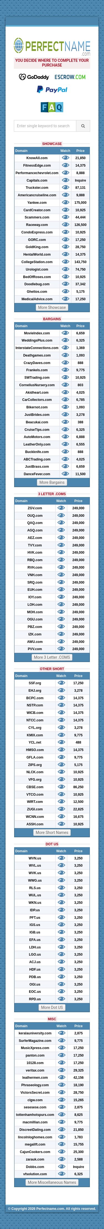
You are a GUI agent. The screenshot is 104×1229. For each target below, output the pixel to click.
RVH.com (34, 567)
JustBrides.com (36, 415)
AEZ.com (35, 538)
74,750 (80, 269)
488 (78, 742)
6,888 (80, 437)
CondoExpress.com (37, 232)
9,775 (80, 370)
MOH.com (35, 612)
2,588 (78, 1159)
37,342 (80, 284)
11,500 (80, 474)
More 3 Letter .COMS (52, 657)
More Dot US (52, 1007)
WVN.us (35, 858)
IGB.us (35, 932)
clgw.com (34, 1100)
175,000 (80, 203)
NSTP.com (35, 705)
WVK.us (35, 873)
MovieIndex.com (37, 333)
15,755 (78, 1144)
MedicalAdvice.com (37, 299)
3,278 (80, 415)
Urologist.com (37, 269)
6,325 (80, 340)
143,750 (80, 262)
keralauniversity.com (35, 1033)
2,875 (78, 1033)
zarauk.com (35, 1159)
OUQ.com (34, 516)
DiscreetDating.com (35, 1130)
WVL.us (35, 865)
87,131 (80, 188)
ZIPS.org (35, 765)
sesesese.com (35, 1107)
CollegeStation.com (36, 262)
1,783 (78, 1137)
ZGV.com (35, 508)
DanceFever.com (37, 474)
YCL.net (35, 742)
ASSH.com (34, 824)
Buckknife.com (37, 452)
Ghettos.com (37, 292)
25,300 (78, 1152)
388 (80, 422)
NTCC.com (34, 720)
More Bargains (52, 482)
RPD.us (35, 999)
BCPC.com (35, 698)
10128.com (35, 1063)
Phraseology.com (35, 1085)
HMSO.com (35, 750)
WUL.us (35, 895)
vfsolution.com (35, 1174)
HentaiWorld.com (36, 254)
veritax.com (35, 1070)
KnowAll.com (36, 158)
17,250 (80, 240)
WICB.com (35, 713)
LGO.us (35, 954)
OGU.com (34, 619)
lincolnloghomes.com (35, 1137)
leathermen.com (35, 1078)
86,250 (78, 787)
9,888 (80, 195)
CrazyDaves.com (37, 363)
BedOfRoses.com (37, 277)
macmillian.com (34, 1122)
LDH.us (35, 947)
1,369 (80, 348)
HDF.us (35, 969)
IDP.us (35, 910)
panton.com (35, 1055)
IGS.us (35, 925)
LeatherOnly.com (37, 444)
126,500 (80, 225)
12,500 (78, 802)
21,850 (80, 158)
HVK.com (34, 552)
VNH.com (34, 575)
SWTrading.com (37, 378)
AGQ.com (34, 530)
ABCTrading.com (37, 459)
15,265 (78, 1100)
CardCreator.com (37, 210)
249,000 (78, 508)
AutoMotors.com (37, 437)
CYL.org (35, 728)
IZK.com (34, 634)
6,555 (80, 444)
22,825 (78, 809)
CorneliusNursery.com (37, 385)
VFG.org (34, 780)
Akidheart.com (37, 393)
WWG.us (35, 880)
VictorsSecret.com (35, 1093)
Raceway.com (37, 225)
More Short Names (52, 832)
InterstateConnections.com (37, 348)
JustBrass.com (37, 467)
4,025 (80, 393)
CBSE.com (34, 787)
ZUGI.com (35, 809)
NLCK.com (34, 772)
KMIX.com (35, 735)
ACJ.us (34, 962)
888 (80, 363)
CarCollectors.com (37, 400)
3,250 (78, 858)
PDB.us (35, 977)
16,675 (78, 817)
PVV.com (35, 649)
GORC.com (37, 240)
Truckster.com (37, 188)
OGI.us (34, 984)
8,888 (80, 173)
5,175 (80, 292)
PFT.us (35, 918)
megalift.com (35, 1144)
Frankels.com (37, 370)
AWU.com (35, 642)
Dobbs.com (35, 1167)
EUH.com (34, 590)
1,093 (80, 355)
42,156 (78, 1078)
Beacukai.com (37, 422)
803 (80, 385)
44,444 (80, 217)
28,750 (80, 247)
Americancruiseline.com (37, 195)
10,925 (80, 210)
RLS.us (34, 888)
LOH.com (34, 605)
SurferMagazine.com (35, 1041)
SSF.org (35, 683)
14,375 (80, 165)
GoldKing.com (37, 247)
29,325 (78, 1070)
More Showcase (52, 307)
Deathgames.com (37, 355)
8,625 (78, 1115)
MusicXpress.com (35, 1048)
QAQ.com (34, 523)
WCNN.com (35, 817)
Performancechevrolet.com (37, 173)
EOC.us (35, 992)
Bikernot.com (37, 407)
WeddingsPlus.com (37, 340)
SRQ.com (34, 582)
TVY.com (35, 545)
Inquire (80, 180)
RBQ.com (34, 560)
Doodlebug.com (37, 284)
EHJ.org (35, 691)
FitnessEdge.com (37, 165)
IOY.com (34, 597)
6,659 (80, 333)
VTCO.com (34, 795)
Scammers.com (37, 217)
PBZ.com (35, 627)
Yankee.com (37, 203)
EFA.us (35, 940)
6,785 (80, 400)
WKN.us (35, 903)
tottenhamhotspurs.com (35, 1115)
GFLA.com (35, 757)
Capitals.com (37, 180)
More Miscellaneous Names (52, 1182)
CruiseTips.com (36, 430)
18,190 (78, 1085)
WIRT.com (35, 802)
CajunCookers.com (35, 1152)
